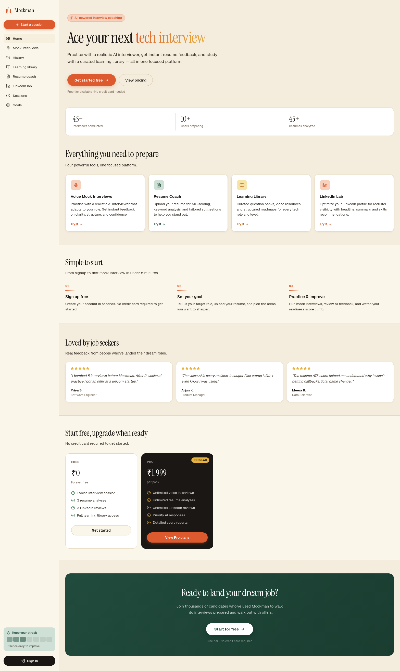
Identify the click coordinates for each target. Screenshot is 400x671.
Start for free (229, 629)
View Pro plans (177, 537)
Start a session (30, 24)
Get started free (91, 80)
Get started (101, 530)
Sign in (29, 661)
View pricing (135, 80)
